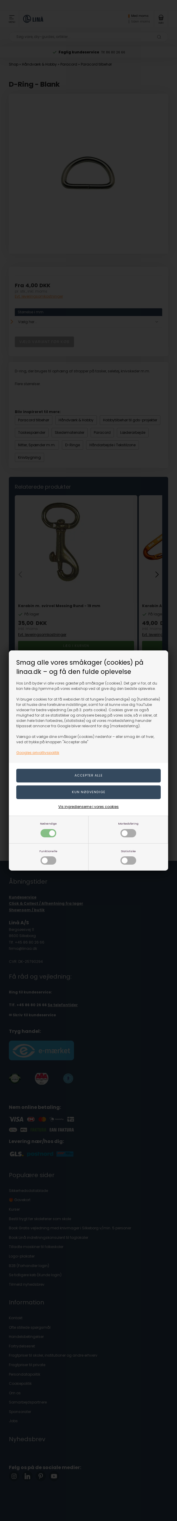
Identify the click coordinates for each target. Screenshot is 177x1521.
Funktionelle (48, 857)
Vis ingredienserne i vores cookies (88, 806)
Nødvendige (48, 829)
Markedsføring (128, 829)
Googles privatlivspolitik (37, 752)
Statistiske (128, 857)
